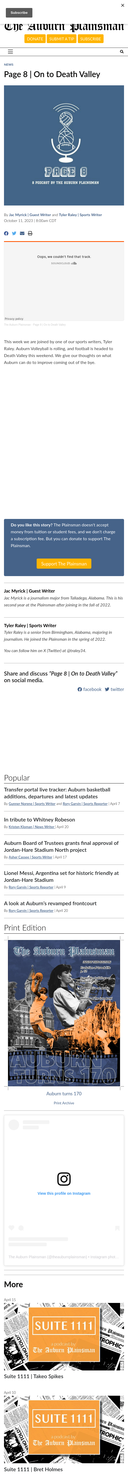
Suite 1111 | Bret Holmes (33, 1469)
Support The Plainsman (64, 563)
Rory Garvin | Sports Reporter (85, 804)
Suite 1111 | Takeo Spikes (33, 1376)
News (8, 64)
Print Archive (64, 1103)
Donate (35, 38)
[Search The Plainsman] (121, 51)
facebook (89, 689)
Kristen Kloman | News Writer (32, 827)
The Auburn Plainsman (17, 324)
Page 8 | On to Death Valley (49, 324)
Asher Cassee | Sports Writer (30, 857)
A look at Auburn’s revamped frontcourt (50, 903)
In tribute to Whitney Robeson (39, 819)
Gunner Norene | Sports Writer (32, 804)
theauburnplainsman (69, 1257)
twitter (114, 689)
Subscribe (90, 38)
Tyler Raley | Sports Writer (80, 214)
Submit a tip (61, 38)
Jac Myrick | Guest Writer (30, 214)
